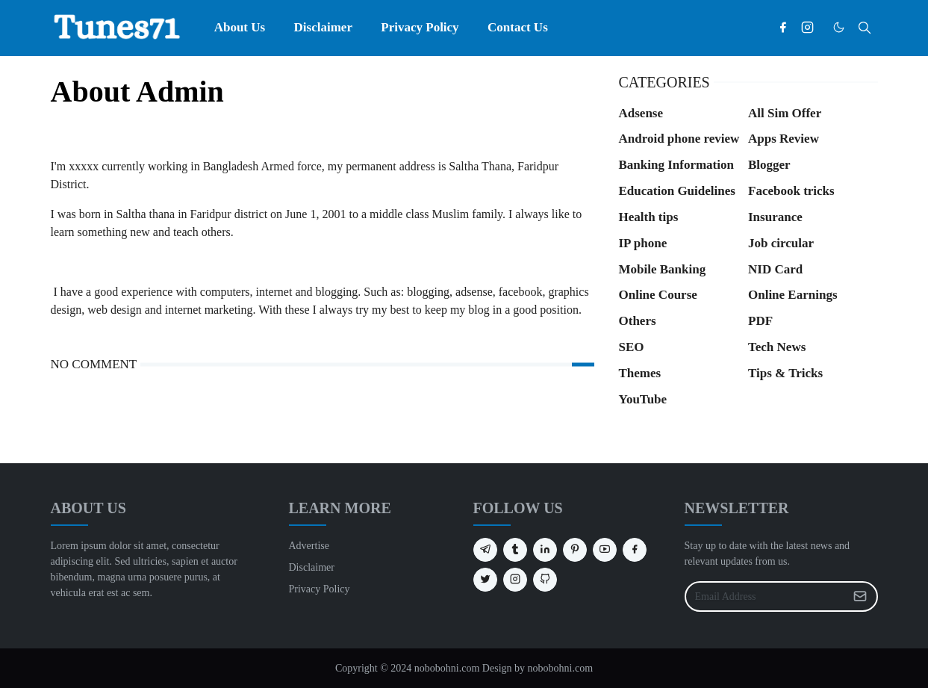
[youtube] (605, 550)
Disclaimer (311, 567)
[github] (545, 580)
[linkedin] (545, 550)
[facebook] (782, 27)
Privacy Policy (319, 589)
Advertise (309, 545)
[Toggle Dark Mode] (838, 27)
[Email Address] (765, 596)
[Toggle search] (864, 27)
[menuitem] (240, 27)
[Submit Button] (860, 596)
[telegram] (485, 550)
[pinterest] (575, 550)
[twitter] (485, 580)
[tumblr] (515, 550)
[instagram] (807, 27)
